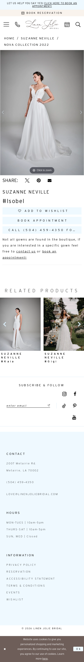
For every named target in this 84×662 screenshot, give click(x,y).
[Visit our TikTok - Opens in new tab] (64, 406)
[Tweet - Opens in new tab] (27, 180)
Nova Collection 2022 (26, 45)
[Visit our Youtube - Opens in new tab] (74, 417)
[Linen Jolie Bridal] (42, 24)
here (45, 658)
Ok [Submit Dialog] (79, 648)
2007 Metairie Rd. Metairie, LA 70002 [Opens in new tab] (22, 467)
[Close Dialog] (5, 649)
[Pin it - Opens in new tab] (38, 180)
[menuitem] (6, 24)
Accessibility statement (30, 578)
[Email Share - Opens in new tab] (49, 180)
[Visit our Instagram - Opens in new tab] (64, 394)
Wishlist (15, 599)
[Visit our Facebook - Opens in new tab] (74, 394)
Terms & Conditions (25, 585)
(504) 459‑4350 (20, 482)
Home (9, 38)
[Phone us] (17, 24)
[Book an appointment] (42, 13)
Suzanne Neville (37, 38)
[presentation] (20, 324)
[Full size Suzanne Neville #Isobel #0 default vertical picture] (42, 112)
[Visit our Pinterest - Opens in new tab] (74, 406)
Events (13, 592)
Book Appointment (43, 220)
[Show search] (78, 24)
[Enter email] (28, 406)
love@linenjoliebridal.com (32, 494)
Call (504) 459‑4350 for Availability (44, 230)
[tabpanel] (42, 112)
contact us (26, 251)
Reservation (18, 571)
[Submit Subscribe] (48, 406)
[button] (6, 24)
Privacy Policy (21, 564)
